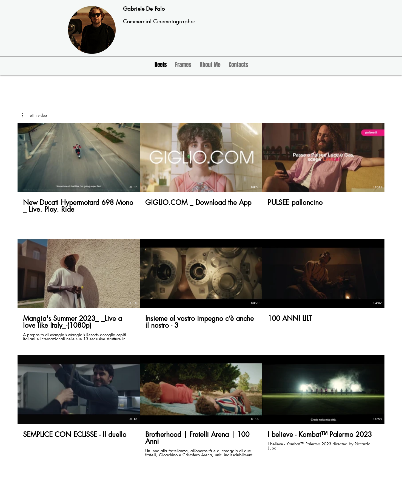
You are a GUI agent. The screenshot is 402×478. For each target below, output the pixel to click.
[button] (34, 115)
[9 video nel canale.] (201, 290)
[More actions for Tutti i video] (34, 115)
